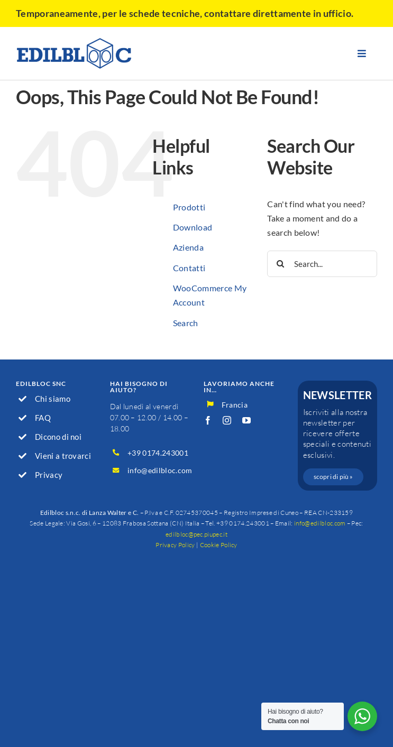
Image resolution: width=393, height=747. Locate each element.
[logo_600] (74, 41)
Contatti (189, 268)
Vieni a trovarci (63, 455)
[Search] (280, 264)
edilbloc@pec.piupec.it (196, 534)
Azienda (188, 247)
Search (185, 323)
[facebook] (208, 420)
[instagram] (227, 420)
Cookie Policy (218, 545)
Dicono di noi (58, 436)
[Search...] (322, 264)
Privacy (48, 474)
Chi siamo (52, 398)
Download (193, 227)
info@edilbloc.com (159, 470)
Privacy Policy (175, 545)
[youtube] (246, 420)
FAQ (43, 417)
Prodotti (189, 207)
